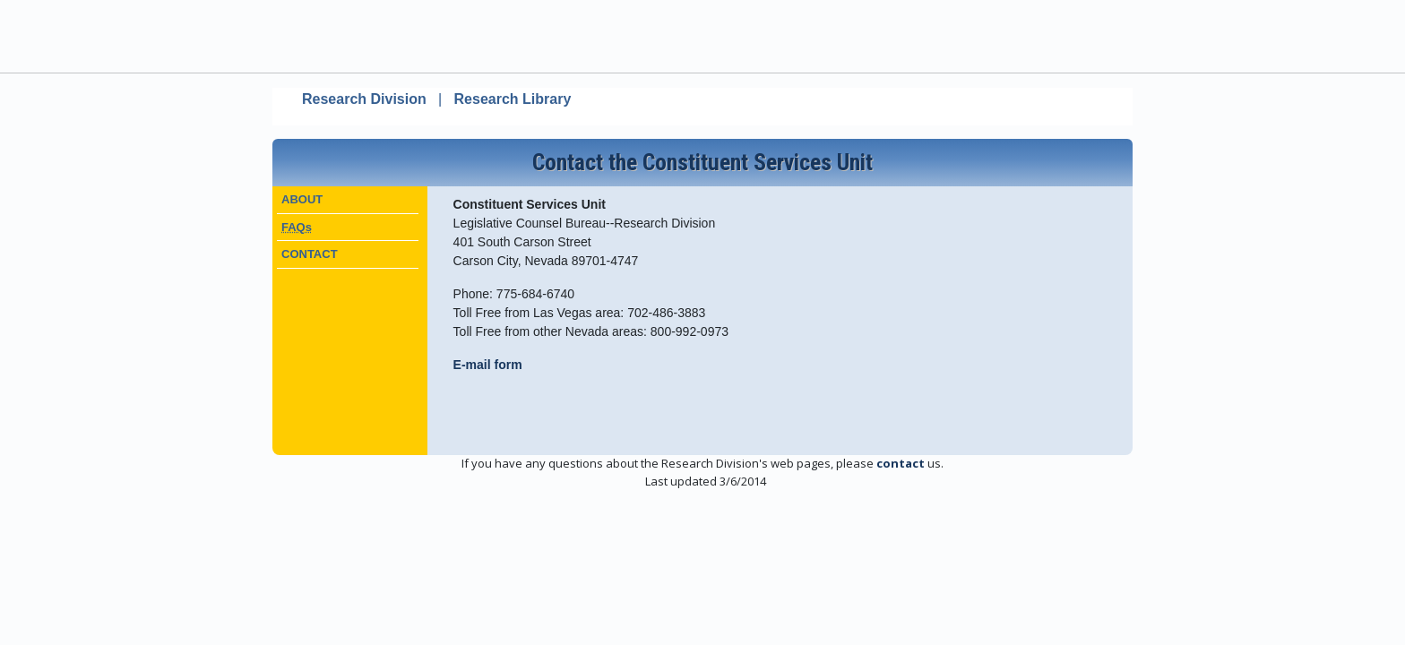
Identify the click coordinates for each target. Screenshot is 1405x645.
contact (900, 463)
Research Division (364, 99)
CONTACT (309, 254)
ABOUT (302, 199)
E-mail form (487, 364)
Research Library (513, 99)
